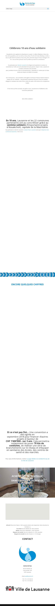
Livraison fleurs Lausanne (30, 130)
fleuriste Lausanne (22, 65)
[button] (24, 518)
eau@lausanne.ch (29, 576)
